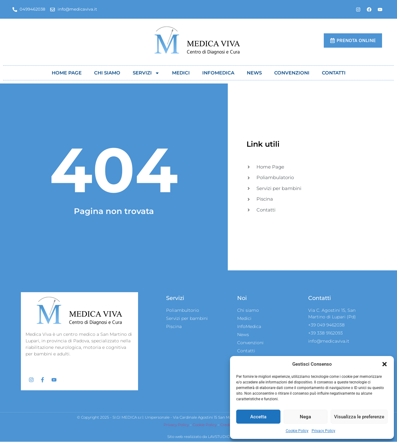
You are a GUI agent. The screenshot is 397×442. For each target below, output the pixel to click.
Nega (305, 417)
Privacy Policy (323, 431)
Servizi (146, 73)
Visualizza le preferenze (359, 417)
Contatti (334, 73)
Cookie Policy (297, 431)
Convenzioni (291, 73)
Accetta (258, 417)
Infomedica (218, 73)
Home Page (67, 73)
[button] (384, 364)
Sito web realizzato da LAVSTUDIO (198, 437)
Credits (226, 425)
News (254, 73)
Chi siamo (107, 73)
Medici (181, 73)
